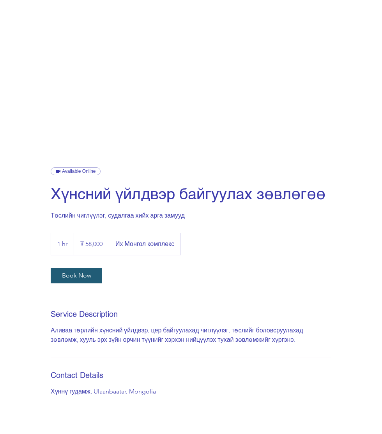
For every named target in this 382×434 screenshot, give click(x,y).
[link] (76, 275)
